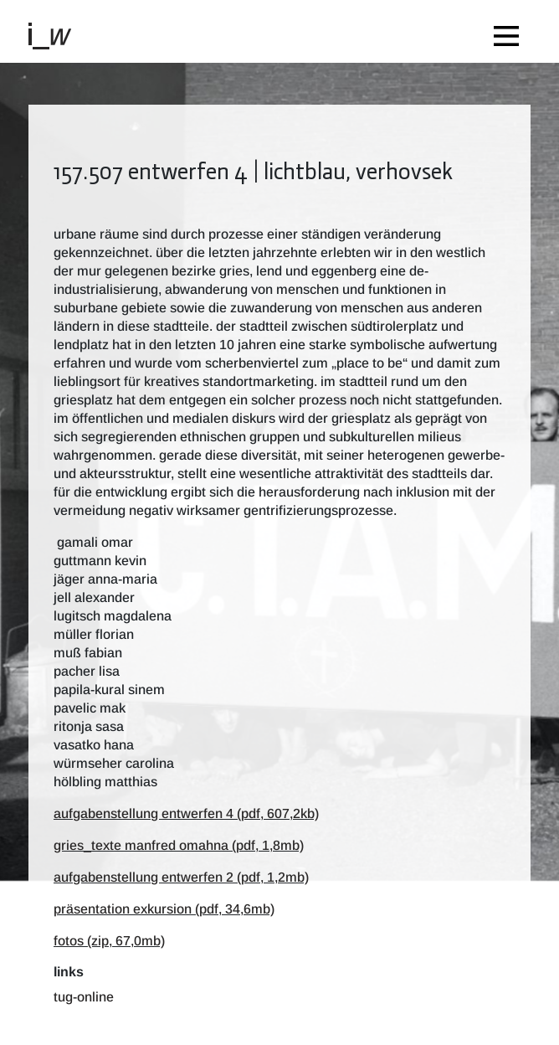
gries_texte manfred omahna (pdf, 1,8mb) (179, 845)
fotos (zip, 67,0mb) (109, 941)
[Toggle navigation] (510, 31)
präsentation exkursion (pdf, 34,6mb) (164, 909)
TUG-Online (84, 997)
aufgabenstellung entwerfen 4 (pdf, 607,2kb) (186, 813)
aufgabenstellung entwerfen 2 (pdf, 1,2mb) (181, 877)
